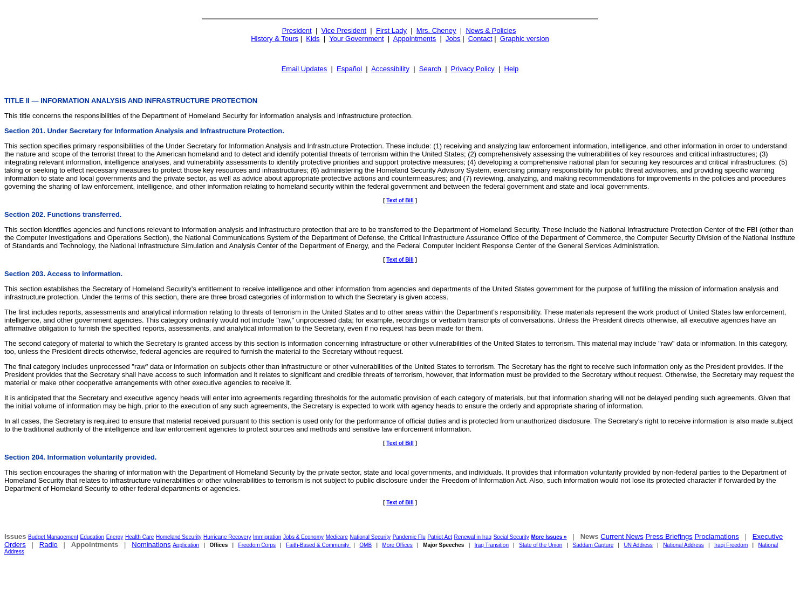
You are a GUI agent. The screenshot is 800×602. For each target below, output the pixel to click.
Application (186, 545)
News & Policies (491, 30)
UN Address (638, 545)
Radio (48, 545)
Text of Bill (399, 200)
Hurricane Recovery (227, 537)
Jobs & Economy (303, 537)
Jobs (453, 39)
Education (92, 537)
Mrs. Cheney (436, 30)
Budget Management (53, 537)
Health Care (139, 537)
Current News (621, 536)
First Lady (391, 30)
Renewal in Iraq (472, 537)
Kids (312, 39)
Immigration (267, 537)
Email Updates (304, 69)
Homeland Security (178, 537)
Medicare (337, 537)
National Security (370, 537)
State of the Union (540, 545)
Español (349, 69)
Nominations (151, 545)
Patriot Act (439, 537)
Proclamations (716, 536)
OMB (365, 545)
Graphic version (524, 39)
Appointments (414, 39)
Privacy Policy (473, 69)
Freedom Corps (257, 545)
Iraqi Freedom (731, 545)
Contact (480, 39)
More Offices (397, 545)
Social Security (511, 537)
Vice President (344, 30)
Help (511, 69)
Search (430, 69)
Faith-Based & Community (318, 545)
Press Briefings (668, 536)
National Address (683, 545)
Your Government (356, 39)
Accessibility (390, 69)
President (297, 30)
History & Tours (274, 39)
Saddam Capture (593, 545)
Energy (115, 537)
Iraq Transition (492, 545)
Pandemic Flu (409, 537)
